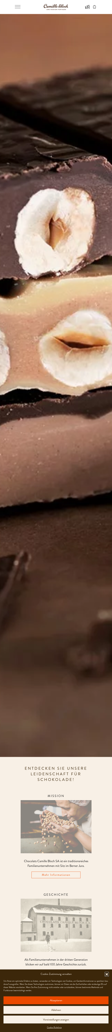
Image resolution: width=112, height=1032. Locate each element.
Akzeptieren (56, 1000)
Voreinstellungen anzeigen (56, 1020)
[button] (106, 974)
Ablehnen (56, 1010)
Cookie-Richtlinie (54, 1027)
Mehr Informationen (56, 875)
